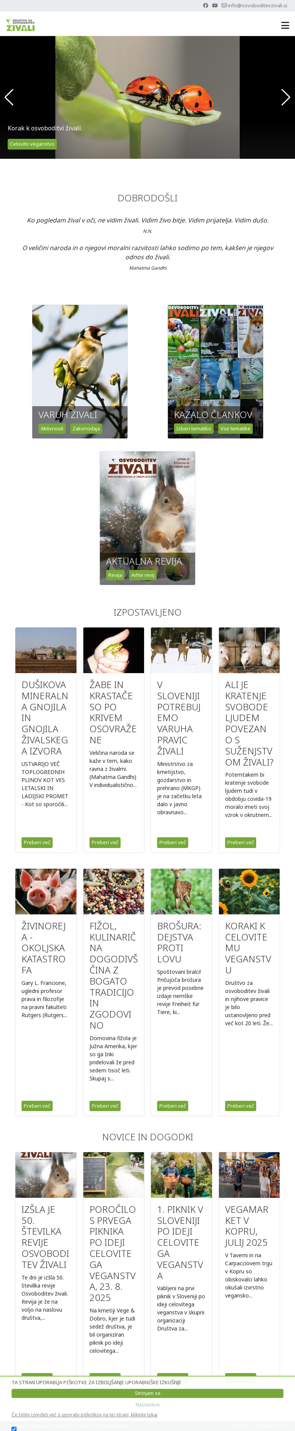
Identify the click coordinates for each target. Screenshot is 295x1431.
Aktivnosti (52, 428)
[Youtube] (215, 5)
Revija (115, 574)
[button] (9, 97)
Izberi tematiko (193, 428)
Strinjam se (148, 1393)
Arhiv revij (142, 574)
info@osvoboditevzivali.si (257, 5)
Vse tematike (235, 428)
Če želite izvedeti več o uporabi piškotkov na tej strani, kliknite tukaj (84, 1414)
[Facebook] (205, 5)
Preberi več (37, 842)
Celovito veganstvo (32, 143)
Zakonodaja (86, 428)
